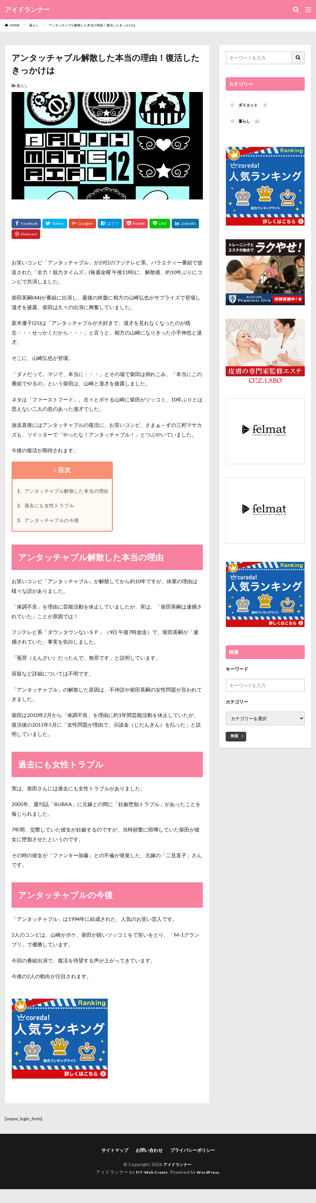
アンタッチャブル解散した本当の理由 (73, 492)
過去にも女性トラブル (52, 508)
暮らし (34, 25)
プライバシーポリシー (192, 1155)
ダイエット (255, 106)
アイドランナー (27, 9)
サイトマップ (114, 1155)
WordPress (211, 1177)
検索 (234, 734)
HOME (15, 25)
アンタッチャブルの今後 (55, 524)
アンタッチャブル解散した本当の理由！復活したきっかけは (92, 25)
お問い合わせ (149, 1155)
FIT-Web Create (149, 1177)
